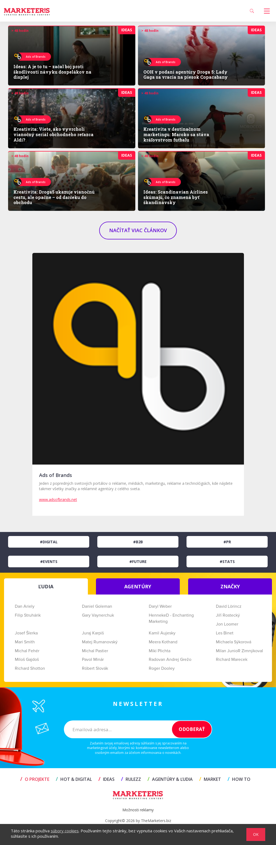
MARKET (210, 779)
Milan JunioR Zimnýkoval (239, 651)
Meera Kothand (163, 642)
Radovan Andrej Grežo (170, 659)
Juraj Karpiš (93, 633)
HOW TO (238, 779)
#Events (48, 561)
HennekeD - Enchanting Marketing (171, 618)
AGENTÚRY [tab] (137, 586)
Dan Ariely (24, 606)
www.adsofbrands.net (58, 499)
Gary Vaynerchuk (98, 615)
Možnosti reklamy (138, 809)
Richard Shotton (30, 668)
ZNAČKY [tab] (230, 586)
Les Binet (224, 633)
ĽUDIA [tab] (45, 586)
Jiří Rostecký (228, 615)
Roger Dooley (162, 668)
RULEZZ (131, 779)
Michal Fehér (27, 651)
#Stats (227, 561)
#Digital (49, 541)
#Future (138, 561)
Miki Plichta (159, 651)
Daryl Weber (160, 606)
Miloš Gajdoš (27, 659)
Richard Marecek (231, 659)
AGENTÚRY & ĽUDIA (170, 779)
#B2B (138, 541)
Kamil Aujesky (162, 633)
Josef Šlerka (26, 633)
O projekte (34, 779)
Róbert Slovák (95, 668)
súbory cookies (65, 830)
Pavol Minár (93, 659)
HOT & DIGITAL (74, 779)
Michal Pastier (95, 651)
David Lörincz (229, 606)
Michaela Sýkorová (233, 642)
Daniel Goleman (97, 606)
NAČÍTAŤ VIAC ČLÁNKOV (138, 230)
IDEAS (106, 779)
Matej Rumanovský (100, 642)
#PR (227, 541)
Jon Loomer (227, 624)
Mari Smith (25, 642)
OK (255, 834)
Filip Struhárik (28, 615)
